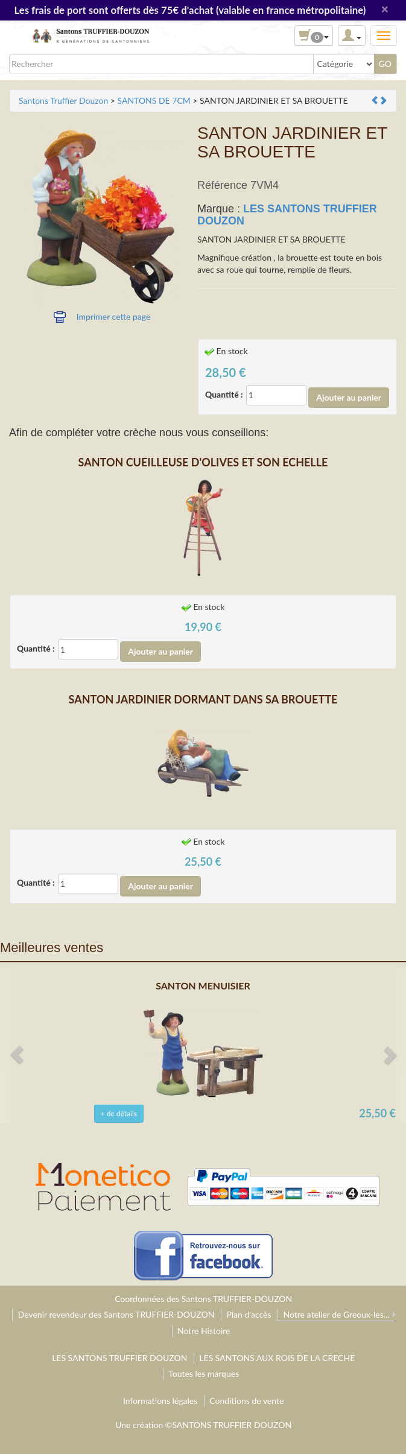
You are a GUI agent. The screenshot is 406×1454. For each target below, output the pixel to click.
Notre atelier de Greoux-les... (336, 1314)
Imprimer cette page (114, 316)
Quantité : (224, 394)
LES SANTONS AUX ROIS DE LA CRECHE (277, 1358)
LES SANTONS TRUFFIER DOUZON (287, 215)
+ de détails (119, 1113)
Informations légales (160, 1400)
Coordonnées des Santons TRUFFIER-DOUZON (203, 1299)
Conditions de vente (246, 1400)
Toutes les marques (203, 1373)
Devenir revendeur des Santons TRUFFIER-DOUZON (116, 1314)
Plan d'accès (248, 1314)
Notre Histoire (203, 1330)
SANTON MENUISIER (203, 985)
